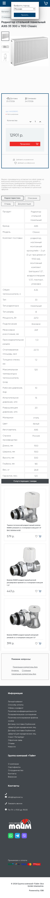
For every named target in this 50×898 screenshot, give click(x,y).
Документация (24, 204)
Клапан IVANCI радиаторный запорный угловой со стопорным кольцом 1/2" (22, 636)
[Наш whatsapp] (11, 836)
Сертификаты (14, 767)
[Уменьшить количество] (30, 122)
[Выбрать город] (24, 8)
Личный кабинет (15, 701)
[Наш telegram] (18, 836)
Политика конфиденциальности (22, 711)
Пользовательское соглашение (22, 714)
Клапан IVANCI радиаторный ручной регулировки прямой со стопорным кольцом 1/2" (25, 582)
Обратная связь (15, 740)
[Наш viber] (25, 836)
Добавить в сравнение (25, 160)
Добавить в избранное (26, 163)
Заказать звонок (15, 803)
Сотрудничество (15, 770)
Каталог (5, 11)
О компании (13, 764)
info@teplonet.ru (15, 797)
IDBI (42, 891)
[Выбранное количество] (35, 122)
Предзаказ (25, 144)
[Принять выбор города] (24, 15)
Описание (32, 198)
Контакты (12, 773)
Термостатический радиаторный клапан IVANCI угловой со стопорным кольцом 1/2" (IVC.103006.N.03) (24, 527)
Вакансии (12, 777)
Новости (12, 747)
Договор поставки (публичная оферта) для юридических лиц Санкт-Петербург (22, 733)
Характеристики (12, 198)
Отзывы (7, 204)
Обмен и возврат (15, 708)
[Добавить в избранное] (35, 536)
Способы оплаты (15, 705)
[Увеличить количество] (40, 122)
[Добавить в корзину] (41, 536)
